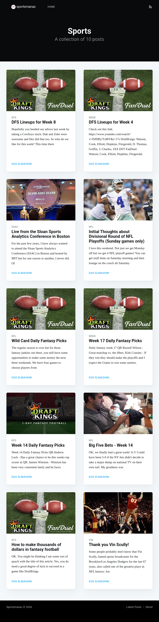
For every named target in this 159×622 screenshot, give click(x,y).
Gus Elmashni (22, 163)
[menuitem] (51, 7)
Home (51, 6)
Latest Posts (133, 607)
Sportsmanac (14, 607)
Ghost (149, 607)
